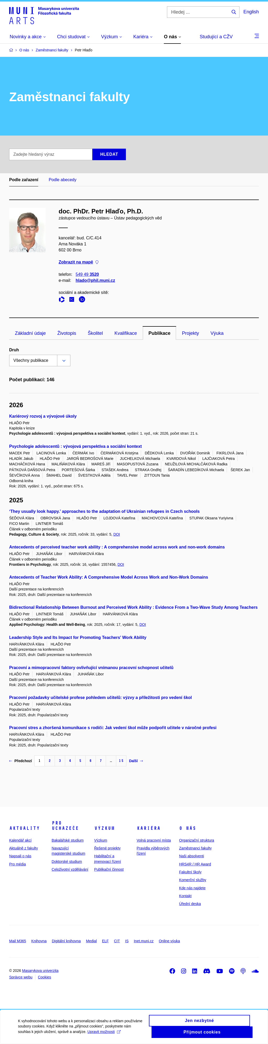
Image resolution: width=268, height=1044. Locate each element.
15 (121, 760)
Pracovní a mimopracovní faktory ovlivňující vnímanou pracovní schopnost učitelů (91, 667)
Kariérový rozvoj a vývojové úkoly (43, 416)
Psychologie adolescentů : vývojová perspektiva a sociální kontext (75, 446)
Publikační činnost (109, 869)
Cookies (44, 977)
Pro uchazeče (65, 825)
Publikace (159, 333)
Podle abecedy (62, 179)
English (251, 11)
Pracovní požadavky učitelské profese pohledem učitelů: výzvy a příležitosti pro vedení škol (100, 697)
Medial (91, 941)
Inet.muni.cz (143, 941)
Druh (14, 350)
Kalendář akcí (20, 840)
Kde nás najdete (192, 888)
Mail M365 (17, 941)
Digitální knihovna (66, 941)
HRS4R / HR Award (195, 864)
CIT (117, 941)
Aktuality (24, 828)
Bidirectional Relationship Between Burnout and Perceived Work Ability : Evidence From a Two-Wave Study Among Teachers (133, 607)
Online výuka (169, 941)
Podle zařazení (23, 179)
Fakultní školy (190, 872)
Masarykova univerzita (40, 970)
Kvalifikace (125, 333)
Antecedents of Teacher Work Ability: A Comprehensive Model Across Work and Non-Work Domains (108, 577)
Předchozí (20, 761)
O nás (187, 828)
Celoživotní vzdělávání (70, 869)
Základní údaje (30, 333)
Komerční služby (192, 880)
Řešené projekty (107, 848)
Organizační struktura (196, 840)
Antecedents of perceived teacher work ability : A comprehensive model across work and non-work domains (117, 547)
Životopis (66, 333)
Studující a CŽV (216, 36)
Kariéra (148, 828)
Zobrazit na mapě (78, 262)
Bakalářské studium (67, 840)
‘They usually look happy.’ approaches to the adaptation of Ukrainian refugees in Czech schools (104, 511)
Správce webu (20, 977)
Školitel (95, 333)
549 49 (87, 274)
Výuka (217, 333)
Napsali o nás (20, 856)
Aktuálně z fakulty (23, 848)
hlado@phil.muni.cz (95, 280)
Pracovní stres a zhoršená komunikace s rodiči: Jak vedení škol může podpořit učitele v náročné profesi (112, 727)
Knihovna (39, 941)
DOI (116, 534)
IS (127, 941)
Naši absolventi (191, 856)
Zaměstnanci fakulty (195, 848)
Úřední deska (190, 904)
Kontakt (185, 896)
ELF (105, 941)
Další (136, 761)
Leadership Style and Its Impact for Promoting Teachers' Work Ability (78, 637)
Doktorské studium (67, 861)
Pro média (17, 864)
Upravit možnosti (104, 1035)
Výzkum (104, 828)
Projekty (190, 333)
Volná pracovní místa (154, 840)
